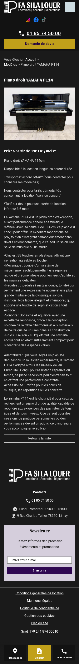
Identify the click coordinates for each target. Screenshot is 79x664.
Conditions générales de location (40, 593)
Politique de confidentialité (39, 608)
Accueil (30, 60)
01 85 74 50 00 (44, 33)
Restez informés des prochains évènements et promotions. (39, 544)
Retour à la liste (39, 438)
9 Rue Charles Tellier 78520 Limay (42, 516)
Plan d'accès (15, 658)
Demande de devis (39, 44)
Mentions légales (39, 601)
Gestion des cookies (39, 616)
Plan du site (39, 623)
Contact (39, 658)
